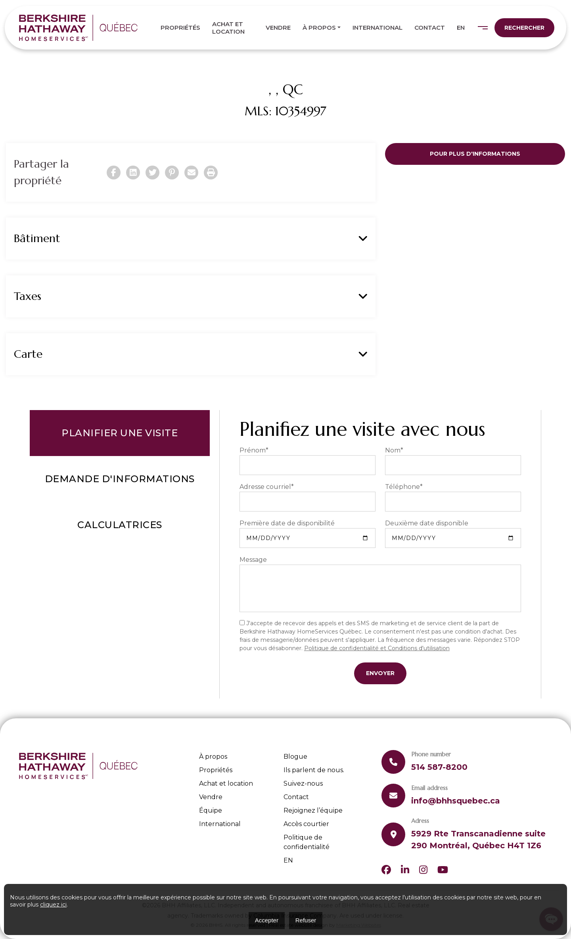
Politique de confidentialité (307, 842)
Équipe (210, 810)
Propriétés (180, 27)
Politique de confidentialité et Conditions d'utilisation (377, 648)
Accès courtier (306, 824)
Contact (429, 27)
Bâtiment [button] (191, 238)
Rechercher (524, 27)
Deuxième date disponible (426, 523)
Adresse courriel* (267, 486)
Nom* (394, 450)
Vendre (278, 27)
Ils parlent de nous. (314, 770)
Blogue (295, 756)
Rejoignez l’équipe (313, 810)
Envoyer (380, 673)
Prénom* (254, 450)
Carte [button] (191, 354)
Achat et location (228, 28)
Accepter (266, 920)
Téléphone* (404, 486)
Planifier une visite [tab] (119, 433)
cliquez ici (53, 904)
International (377, 27)
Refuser (305, 920)
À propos (319, 27)
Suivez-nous (303, 783)
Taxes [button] (191, 296)
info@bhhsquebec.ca (455, 800)
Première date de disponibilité (287, 523)
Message (253, 559)
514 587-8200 (439, 767)
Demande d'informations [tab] (120, 479)
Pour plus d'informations (475, 153)
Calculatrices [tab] (119, 525)
